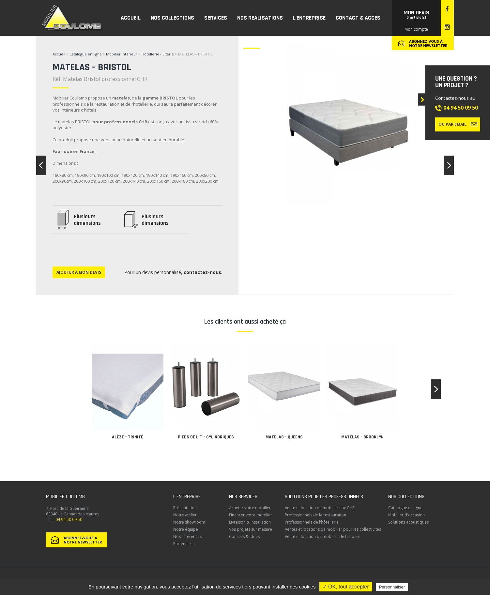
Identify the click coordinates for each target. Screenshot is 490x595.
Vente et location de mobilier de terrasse (322, 536)
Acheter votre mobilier (250, 508)
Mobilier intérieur (121, 54)
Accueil (59, 54)
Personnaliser (392, 587)
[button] (436, 389)
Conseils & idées (244, 536)
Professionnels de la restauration (315, 515)
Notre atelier (185, 515)
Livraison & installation (250, 522)
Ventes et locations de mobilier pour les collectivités (333, 529)
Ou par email (457, 124)
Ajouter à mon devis (78, 272)
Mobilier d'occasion (406, 515)
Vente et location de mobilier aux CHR (320, 508)
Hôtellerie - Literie (158, 54)
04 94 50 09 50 (460, 107)
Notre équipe (185, 529)
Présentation (185, 508)
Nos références (187, 536)
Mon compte (416, 29)
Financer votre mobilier (250, 515)
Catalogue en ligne (85, 54)
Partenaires (183, 543)
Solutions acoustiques (408, 522)
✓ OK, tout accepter (346, 586)
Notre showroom (189, 522)
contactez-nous (202, 272)
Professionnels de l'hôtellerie (312, 522)
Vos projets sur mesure (250, 529)
